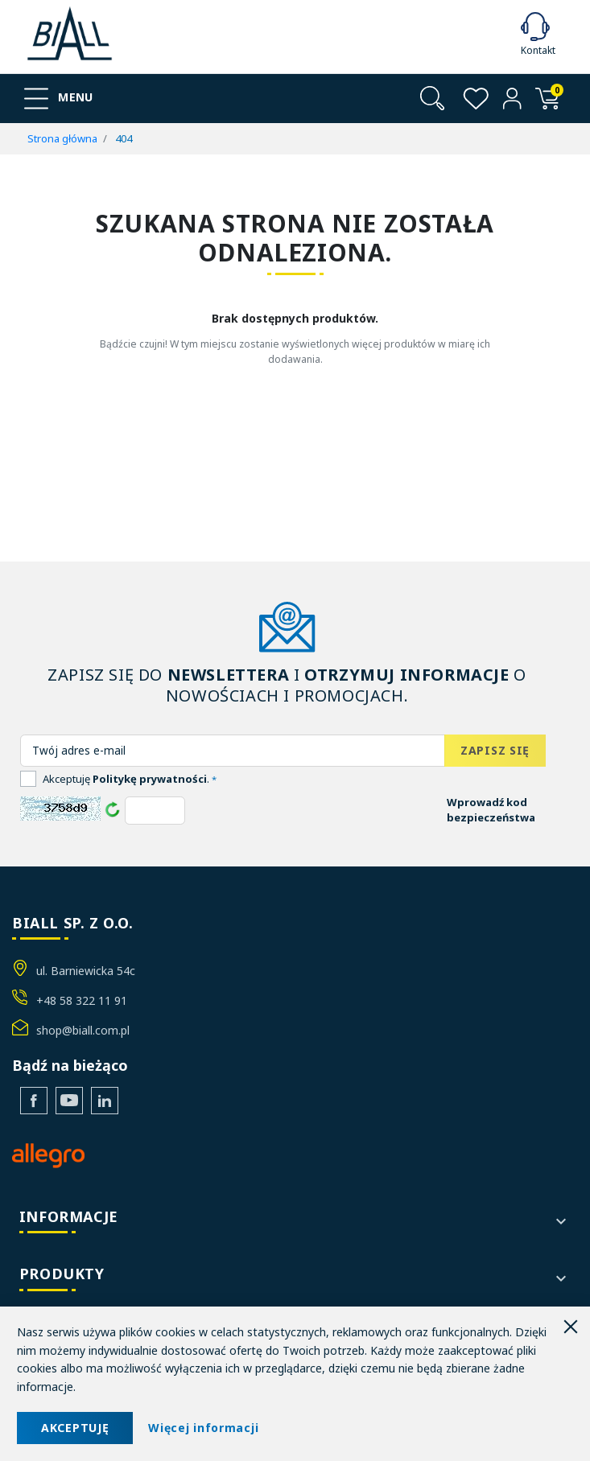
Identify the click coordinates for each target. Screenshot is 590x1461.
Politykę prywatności (150, 779)
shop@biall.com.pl (83, 1030)
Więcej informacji (203, 1427)
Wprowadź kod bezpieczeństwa (491, 810)
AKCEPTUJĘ (75, 1427)
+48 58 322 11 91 (81, 1000)
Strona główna (62, 138)
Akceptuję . (130, 779)
